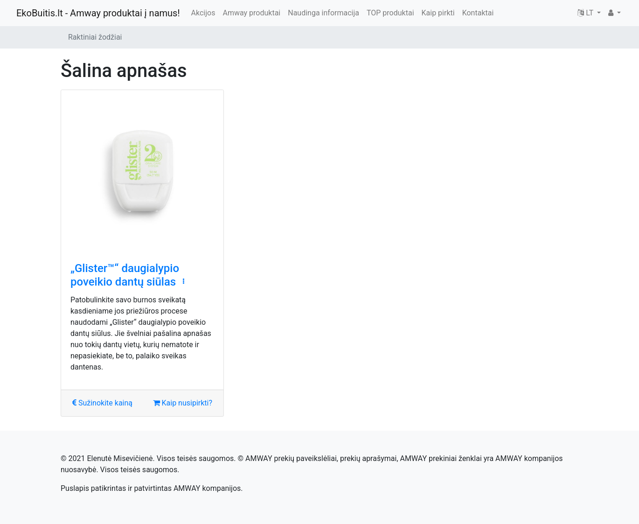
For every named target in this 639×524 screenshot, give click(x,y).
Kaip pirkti (438, 12)
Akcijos (203, 12)
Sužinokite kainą (102, 402)
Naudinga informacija (323, 12)
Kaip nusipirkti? (182, 402)
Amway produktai (251, 12)
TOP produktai (390, 12)
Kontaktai (478, 12)
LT (586, 12)
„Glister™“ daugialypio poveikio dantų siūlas (124, 275)
